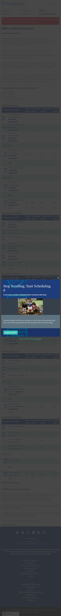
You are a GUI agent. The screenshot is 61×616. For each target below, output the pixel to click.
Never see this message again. (30, 339)
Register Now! (10, 332)
